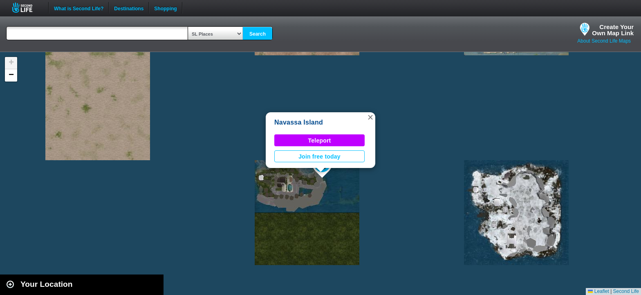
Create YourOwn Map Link (613, 29)
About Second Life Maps (604, 41)
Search (257, 34)
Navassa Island (298, 122)
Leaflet (598, 291)
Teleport (319, 140)
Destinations (128, 8)
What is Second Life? (78, 8)
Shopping (165, 8)
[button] (370, 117)
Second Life (26, 7)
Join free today (319, 156)
